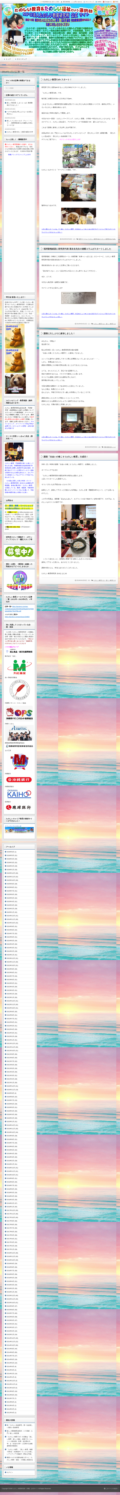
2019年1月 (10, 1164)
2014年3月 (10, 1370)
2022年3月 (10, 1033)
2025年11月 (11, 877)
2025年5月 (10, 898)
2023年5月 (10, 983)
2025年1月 (10, 912)
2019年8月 (10, 1139)
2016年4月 (10, 1281)
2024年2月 (10, 951)
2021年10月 (11, 1050)
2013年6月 (10, 1402)
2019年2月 (10, 1161)
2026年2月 (10, 866)
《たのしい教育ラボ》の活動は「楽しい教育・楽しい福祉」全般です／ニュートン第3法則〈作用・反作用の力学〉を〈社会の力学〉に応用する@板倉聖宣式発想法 (20, 1441)
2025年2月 (10, 908)
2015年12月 (11, 1295)
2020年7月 (10, 1100)
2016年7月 (10, 1270)
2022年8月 (10, 1015)
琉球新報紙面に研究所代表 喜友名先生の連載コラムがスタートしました (77, 249)
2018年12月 (11, 1168)
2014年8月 (10, 1352)
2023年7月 (10, 976)
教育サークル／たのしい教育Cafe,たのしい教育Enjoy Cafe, (97, 239)
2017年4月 (10, 1239)
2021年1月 (10, 1082)
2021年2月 (10, 1079)
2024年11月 (11, 919)
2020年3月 (10, 1114)
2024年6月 (10, 937)
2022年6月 (10, 1022)
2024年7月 (10, 933)
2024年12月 (11, 916)
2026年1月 (10, 869)
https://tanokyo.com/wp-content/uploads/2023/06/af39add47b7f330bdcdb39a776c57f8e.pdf (19, 609)
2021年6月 (10, 1065)
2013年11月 (11, 1384)
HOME (4, 65)
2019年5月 (10, 1150)
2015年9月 (10, 1306)
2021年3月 (10, 1075)
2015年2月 (10, 1331)
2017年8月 (10, 1224)
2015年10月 (11, 1302)
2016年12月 (11, 1253)
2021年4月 (10, 1072)
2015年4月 (10, 1324)
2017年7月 (10, 1228)
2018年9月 (10, 1178)
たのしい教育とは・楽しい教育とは (104, 324)
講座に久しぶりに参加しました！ (59, 333)
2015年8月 (10, 1310)
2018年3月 (10, 1199)
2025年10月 (11, 880)
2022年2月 (10, 1036)
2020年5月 (10, 1107)
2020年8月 (10, 1097)
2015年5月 (10, 1320)
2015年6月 (10, 1317)
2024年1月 (10, 955)
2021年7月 (10, 1061)
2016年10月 (11, 1260)
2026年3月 (10, 862)
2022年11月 (11, 1004)
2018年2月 (10, 1203)
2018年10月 (11, 1175)
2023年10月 (11, 965)
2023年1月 (10, 997)
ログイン (10, 1472)
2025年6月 (10, 894)
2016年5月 (10, 1278)
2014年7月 (10, 1356)
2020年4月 (10, 1111)
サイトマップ (22, 59)
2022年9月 (10, 1011)
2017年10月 (11, 1217)
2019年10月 (11, 1132)
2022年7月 (10, 1019)
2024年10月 (11, 923)
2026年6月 (10, 852)
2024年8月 (10, 930)
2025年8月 (10, 887)
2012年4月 (10, 1412)
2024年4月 (10, 944)
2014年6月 (10, 1359)
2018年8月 (10, 1182)
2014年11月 (11, 1341)
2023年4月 (10, 987)
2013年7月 (10, 1398)
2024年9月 (10, 926)
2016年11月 (11, 1256)
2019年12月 (11, 1125)
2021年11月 (11, 1047)
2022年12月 (11, 1001)
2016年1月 (10, 1292)
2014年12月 (11, 1338)
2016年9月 (10, 1263)
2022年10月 (11, 1008)
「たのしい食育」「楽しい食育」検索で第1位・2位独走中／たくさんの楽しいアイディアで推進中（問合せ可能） (20, 1452)
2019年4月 (10, 1153)
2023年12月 (11, 958)
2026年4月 (10, 859)
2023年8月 (10, 972)
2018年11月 (11, 1171)
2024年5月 (10, 940)
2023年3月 (10, 990)
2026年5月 (10, 855)
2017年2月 (10, 1246)
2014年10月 (11, 1345)
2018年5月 (10, 1192)
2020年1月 (10, 1121)
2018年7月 (10, 1185)
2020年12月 (11, 1086)
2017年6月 (10, 1231)
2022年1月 (10, 1040)
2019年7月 (10, 1143)
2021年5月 (10, 1068)
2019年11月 (11, 1129)
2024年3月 (10, 948)
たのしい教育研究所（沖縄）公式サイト (25, 1488)
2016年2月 (10, 1288)
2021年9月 (10, 1054)
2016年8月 (10, 1267)
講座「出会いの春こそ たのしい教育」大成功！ (66, 457)
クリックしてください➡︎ (13, 826)
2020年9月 (10, 1093)
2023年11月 (11, 962)
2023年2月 (10, 994)
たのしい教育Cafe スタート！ (58, 79)
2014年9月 (10, 1349)
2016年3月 (10, 1285)
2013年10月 (11, 1388)
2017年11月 (11, 1214)
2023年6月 (10, 979)
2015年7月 (10, 1313)
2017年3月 (10, 1242)
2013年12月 (11, 1381)
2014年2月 (10, 1373)
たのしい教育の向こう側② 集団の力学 (20, 132)
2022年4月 (10, 1029)
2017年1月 (10, 1249)
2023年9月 (10, 969)
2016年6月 (10, 1274)
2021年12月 (11, 1043)
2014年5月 (10, 1363)
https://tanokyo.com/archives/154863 (17, 617)
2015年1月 (10, 1334)
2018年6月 (10, 1189)
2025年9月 (10, 884)
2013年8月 (10, 1395)
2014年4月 (10, 1366)
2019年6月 (10, 1146)
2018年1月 (10, 1207)
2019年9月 (10, 1136)
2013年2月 (10, 1409)
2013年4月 (10, 1405)
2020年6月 (10, 1104)
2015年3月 (10, 1327)
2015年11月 (11, 1299)
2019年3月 (10, 1157)
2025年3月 (10, 905)
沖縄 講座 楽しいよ (110, 447)
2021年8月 (10, 1058)
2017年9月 (10, 1221)
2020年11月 (11, 1090)
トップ (8, 59)
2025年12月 (11, 873)
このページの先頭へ (111, 1488)
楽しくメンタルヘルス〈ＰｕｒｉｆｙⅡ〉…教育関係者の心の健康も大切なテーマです (20, 123)
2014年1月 (10, 1377)
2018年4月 (10, 1196)
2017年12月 (11, 1210)
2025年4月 (10, 901)
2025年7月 (10, 891)
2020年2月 (10, 1118)
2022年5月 (10, 1026)
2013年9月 (10, 1391)
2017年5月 (10, 1235)
